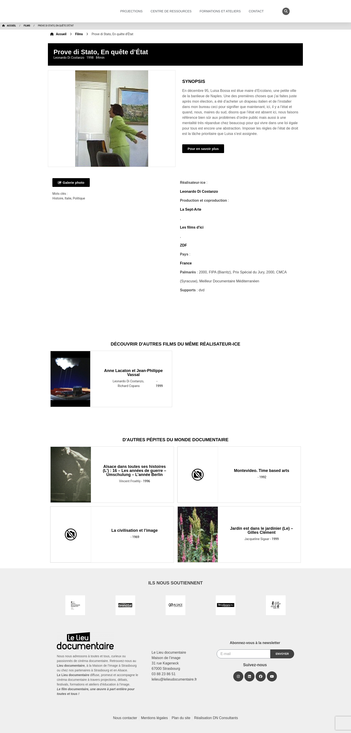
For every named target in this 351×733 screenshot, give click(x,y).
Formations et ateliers (221, 11)
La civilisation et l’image (134, 530)
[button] (286, 11)
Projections (132, 11)
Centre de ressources (172, 11)
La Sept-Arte (190, 209)
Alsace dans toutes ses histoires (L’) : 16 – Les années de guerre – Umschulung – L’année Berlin (134, 470)
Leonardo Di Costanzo (199, 191)
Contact (257, 11)
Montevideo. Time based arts (261, 470)
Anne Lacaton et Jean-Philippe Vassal (133, 372)
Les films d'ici (191, 227)
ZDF (183, 245)
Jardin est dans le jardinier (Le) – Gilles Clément (261, 530)
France (186, 263)
